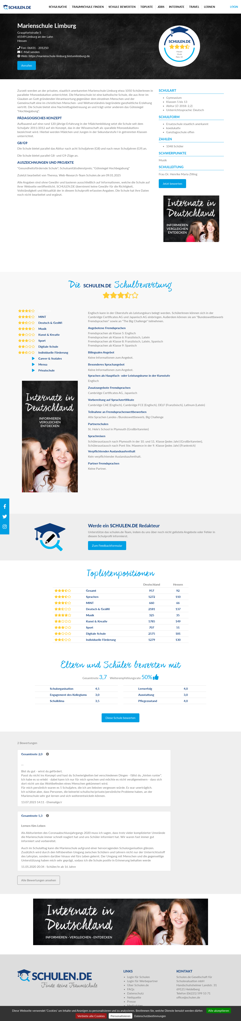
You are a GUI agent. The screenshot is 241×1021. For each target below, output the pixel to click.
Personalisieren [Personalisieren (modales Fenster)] (120, 1016)
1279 (151, 639)
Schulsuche (58, 6)
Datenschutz (135, 993)
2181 (151, 609)
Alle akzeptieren (218, 1010)
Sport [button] (32, 341)
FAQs (130, 989)
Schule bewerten (122, 6)
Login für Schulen (138, 977)
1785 (151, 621)
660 (151, 603)
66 (178, 603)
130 (178, 639)
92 (178, 590)
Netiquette (134, 997)
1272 (151, 596)
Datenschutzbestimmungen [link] (150, 1016)
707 (151, 627)
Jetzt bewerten (172, 183)
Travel (194, 6)
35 (178, 615)
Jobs (161, 6)
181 (178, 633)
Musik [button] (32, 329)
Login (234, 6)
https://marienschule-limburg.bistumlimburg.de (59, 56)
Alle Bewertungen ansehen (38, 880)
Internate (176, 6)
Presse (131, 1001)
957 (151, 590)
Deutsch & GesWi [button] (40, 323)
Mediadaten (135, 1005)
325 (151, 615)
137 (178, 609)
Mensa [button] (32, 364)
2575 (151, 633)
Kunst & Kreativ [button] (39, 335)
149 (178, 621)
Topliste (146, 6)
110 (178, 596)
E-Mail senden (30, 52)
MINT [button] (32, 317)
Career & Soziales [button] (40, 358)
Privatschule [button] (36, 370)
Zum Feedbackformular (107, 545)
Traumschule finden (88, 6)
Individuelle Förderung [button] (43, 352)
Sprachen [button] (34, 311)
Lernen (209, 6)
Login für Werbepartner (142, 981)
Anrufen (26, 65)
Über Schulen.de (138, 985)
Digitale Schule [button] (38, 346)
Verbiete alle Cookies (91, 1016)
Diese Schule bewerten (120, 717)
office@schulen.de (188, 997)
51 (178, 627)
